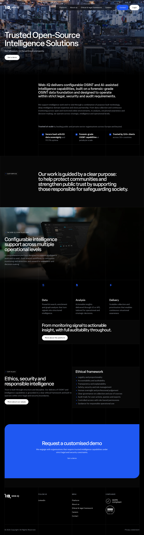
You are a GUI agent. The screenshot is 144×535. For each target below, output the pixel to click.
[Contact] (123, 7)
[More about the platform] (55, 337)
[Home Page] (12, 7)
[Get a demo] (12, 57)
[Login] (134, 7)
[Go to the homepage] (12, 496)
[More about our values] (16, 402)
